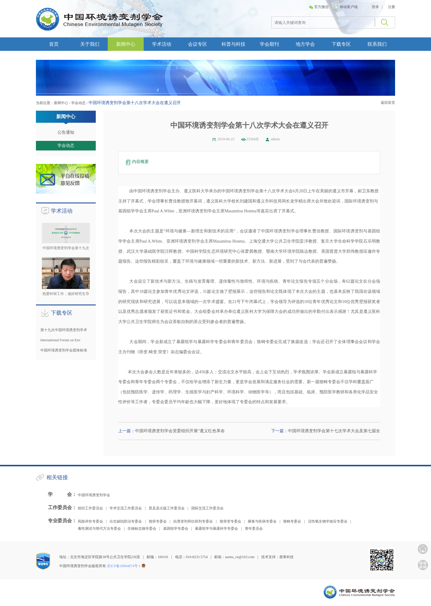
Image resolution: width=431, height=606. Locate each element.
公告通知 (65, 132)
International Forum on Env (60, 340)
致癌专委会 (158, 521)
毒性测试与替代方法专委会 (99, 528)
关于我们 (89, 44)
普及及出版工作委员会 (167, 508)
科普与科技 (233, 44)
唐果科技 (286, 557)
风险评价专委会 (90, 521)
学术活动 (161, 44)
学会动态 (78, 103)
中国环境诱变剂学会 (94, 495)
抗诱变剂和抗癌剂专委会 (193, 521)
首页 (54, 44)
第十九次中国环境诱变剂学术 (63, 330)
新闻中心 (125, 44)
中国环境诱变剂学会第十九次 (66, 248)
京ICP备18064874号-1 (124, 566)
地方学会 (305, 44)
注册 (391, 7)
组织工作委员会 (90, 508)
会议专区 (197, 44)
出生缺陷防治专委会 (126, 521)
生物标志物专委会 (142, 528)
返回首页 (388, 103)
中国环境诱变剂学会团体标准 (63, 350)
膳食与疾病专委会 (262, 521)
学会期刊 (269, 44)
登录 (375, 7)
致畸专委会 (292, 521)
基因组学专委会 (175, 528)
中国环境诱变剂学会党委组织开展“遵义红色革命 (180, 431)
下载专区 (341, 44)
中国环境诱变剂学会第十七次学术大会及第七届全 (334, 431)
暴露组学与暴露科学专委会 (216, 528)
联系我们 (377, 44)
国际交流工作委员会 (207, 508)
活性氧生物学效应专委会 (327, 521)
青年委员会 (254, 528)
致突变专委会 (230, 521)
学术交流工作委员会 (126, 508)
